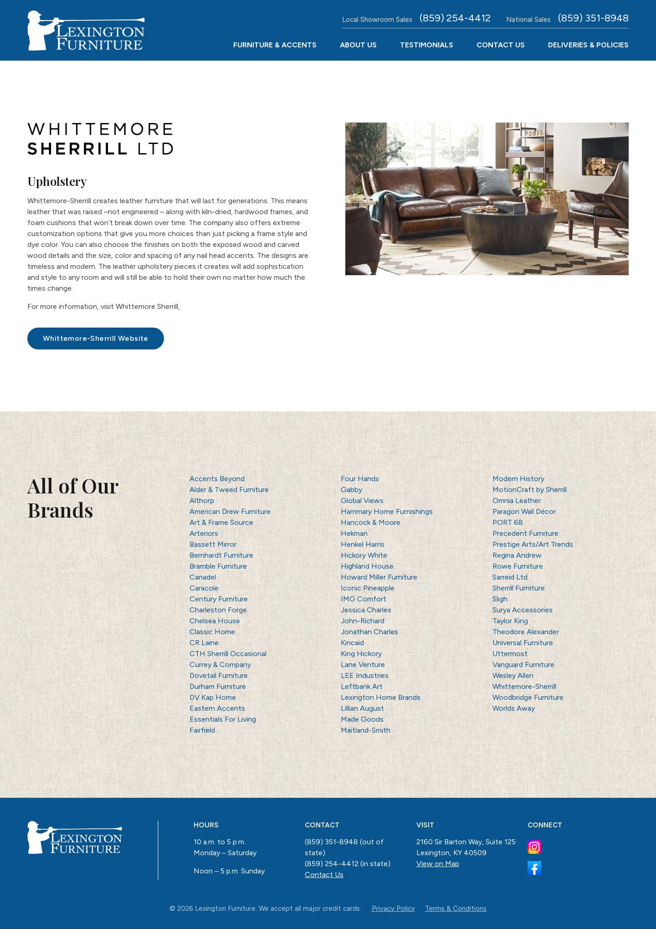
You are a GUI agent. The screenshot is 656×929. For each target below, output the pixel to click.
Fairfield (202, 730)
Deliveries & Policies (588, 45)
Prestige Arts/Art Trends (532, 544)
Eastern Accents (217, 708)
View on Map (437, 863)
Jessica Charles (366, 610)
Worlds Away (513, 708)
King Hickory (361, 653)
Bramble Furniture (218, 566)
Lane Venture (363, 664)
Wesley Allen (512, 675)
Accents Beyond (217, 478)
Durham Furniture (218, 686)
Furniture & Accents (275, 45)
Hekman (354, 533)
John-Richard (362, 620)
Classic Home (212, 631)
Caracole (204, 588)
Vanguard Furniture (523, 664)
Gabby (351, 489)
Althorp (202, 500)
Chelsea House (215, 620)
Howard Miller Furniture (379, 577)
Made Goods (362, 719)
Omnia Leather (516, 500)
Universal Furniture (522, 642)
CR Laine (204, 642)
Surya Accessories (522, 610)
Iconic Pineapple (368, 588)
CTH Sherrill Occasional (228, 653)
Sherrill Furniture (518, 588)
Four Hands (360, 478)
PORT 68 (507, 522)
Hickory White (364, 555)
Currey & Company (220, 664)
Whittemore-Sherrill (524, 686)
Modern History (518, 478)
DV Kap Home (213, 697)
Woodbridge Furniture (528, 697)
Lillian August (362, 708)
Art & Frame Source (221, 522)
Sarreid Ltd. (510, 577)
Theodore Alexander (525, 631)
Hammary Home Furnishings (387, 511)
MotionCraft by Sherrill (529, 489)
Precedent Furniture (525, 533)
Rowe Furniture (517, 566)
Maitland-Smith (365, 730)
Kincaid (352, 642)
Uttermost (510, 653)
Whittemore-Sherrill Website (96, 338)
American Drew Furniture (230, 511)
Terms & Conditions (456, 908)
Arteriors (204, 533)
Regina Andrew (517, 555)
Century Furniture (219, 599)
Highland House (367, 566)
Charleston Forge (218, 610)
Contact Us (501, 45)
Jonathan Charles (369, 631)
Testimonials (426, 45)
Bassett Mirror (213, 544)
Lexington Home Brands (380, 697)
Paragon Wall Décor (524, 511)
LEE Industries (365, 675)
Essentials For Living (223, 719)
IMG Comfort (363, 599)
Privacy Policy (393, 908)
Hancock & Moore (370, 522)
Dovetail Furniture (219, 675)
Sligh (499, 599)
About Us (358, 45)
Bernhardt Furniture (221, 555)
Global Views (362, 500)
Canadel (203, 577)
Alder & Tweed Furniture (229, 489)
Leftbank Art (362, 686)
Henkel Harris (362, 544)
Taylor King (510, 620)
